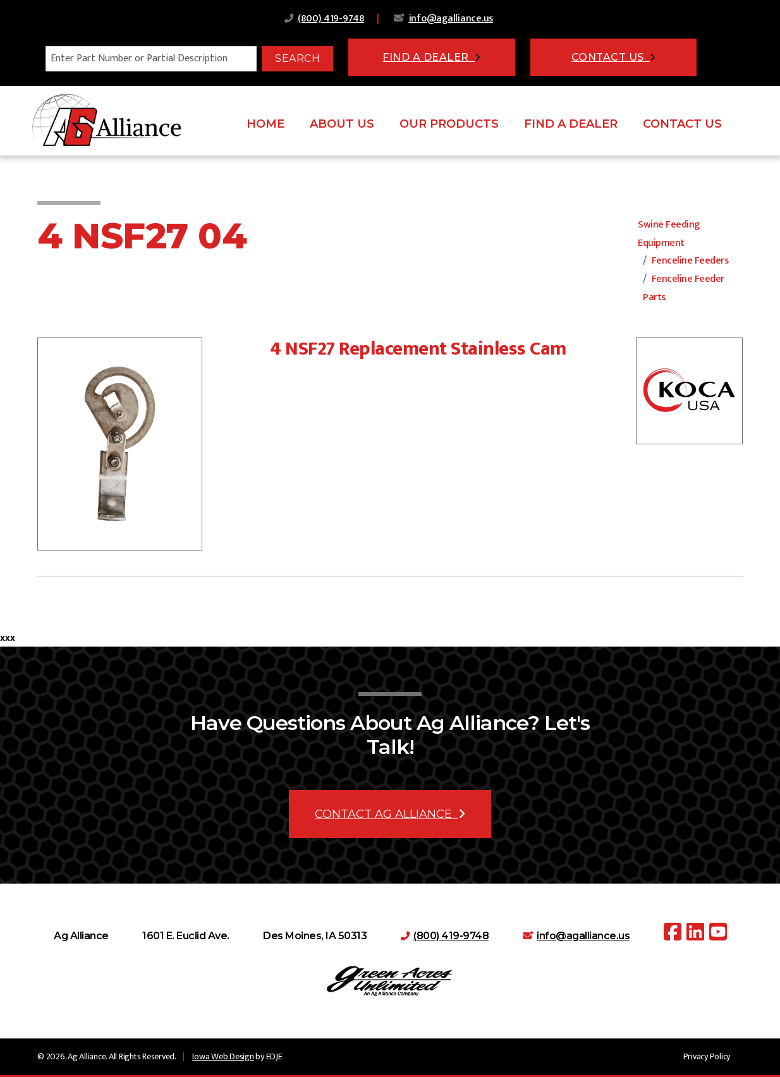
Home (265, 124)
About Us (342, 124)
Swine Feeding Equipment (669, 234)
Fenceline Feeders (690, 260)
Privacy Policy (707, 1056)
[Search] (151, 58)
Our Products (449, 124)
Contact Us (682, 124)
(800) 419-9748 (331, 18)
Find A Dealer (571, 124)
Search (297, 58)
